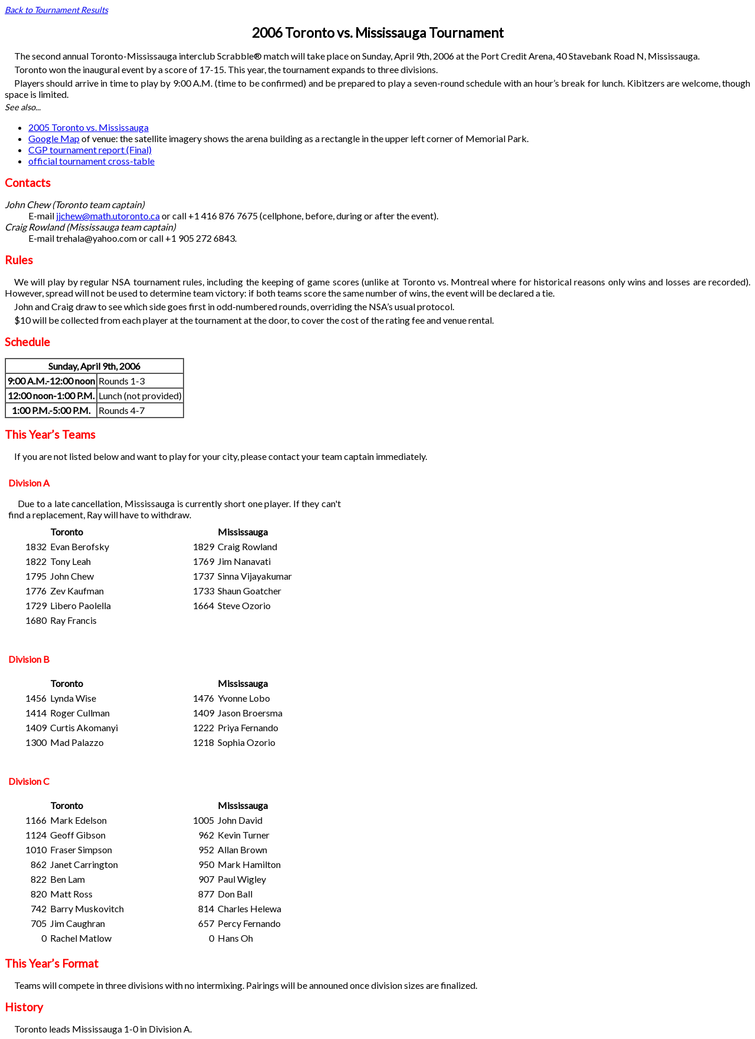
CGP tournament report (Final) (90, 149)
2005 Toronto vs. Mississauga (88, 127)
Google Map (54, 138)
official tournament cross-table (91, 160)
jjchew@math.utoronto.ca (108, 215)
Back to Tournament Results (56, 10)
